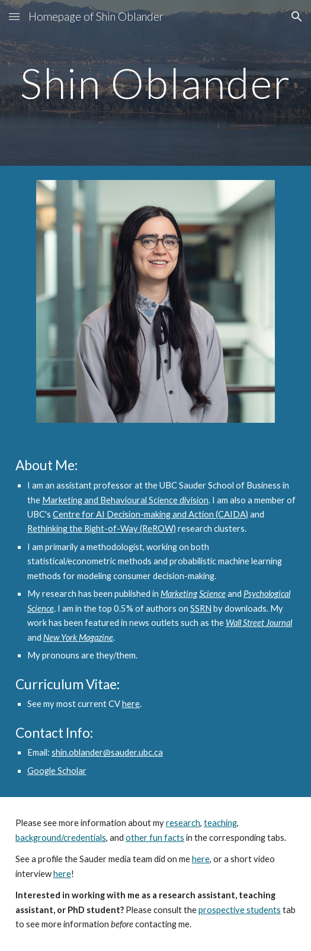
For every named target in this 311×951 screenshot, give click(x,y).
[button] (14, 16)
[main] (155, 83)
